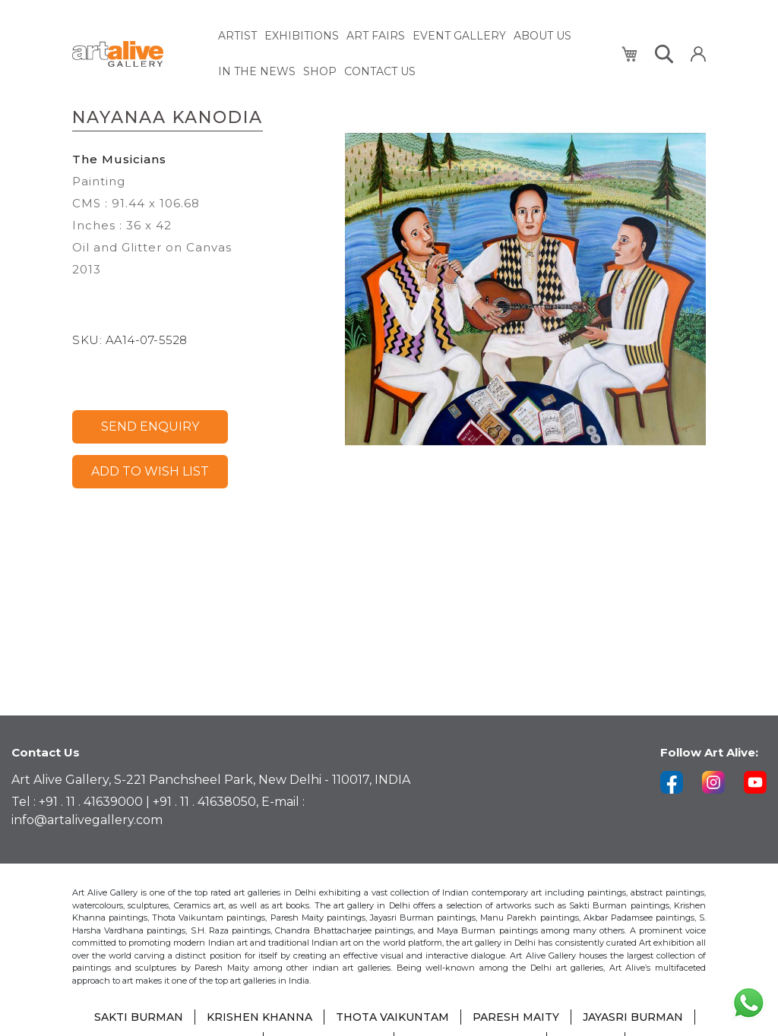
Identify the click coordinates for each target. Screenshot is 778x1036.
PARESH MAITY (516, 1017)
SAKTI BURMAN (138, 1017)
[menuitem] (237, 36)
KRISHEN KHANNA (259, 1017)
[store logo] (136, 54)
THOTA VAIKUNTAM (392, 1017)
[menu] (411, 54)
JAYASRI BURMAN (633, 1017)
